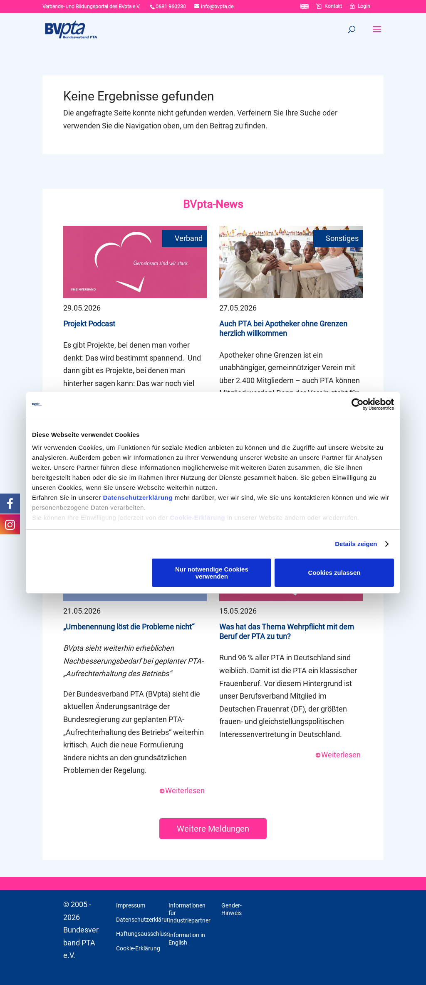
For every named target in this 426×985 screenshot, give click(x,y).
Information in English (186, 939)
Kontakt (333, 6)
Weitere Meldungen (213, 829)
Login (364, 6)
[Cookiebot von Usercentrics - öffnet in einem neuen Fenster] (357, 404)
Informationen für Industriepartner (189, 913)
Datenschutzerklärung (138, 497)
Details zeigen (356, 543)
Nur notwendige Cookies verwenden (211, 573)
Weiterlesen (182, 790)
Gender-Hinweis (231, 909)
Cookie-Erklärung (197, 517)
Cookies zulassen (334, 572)
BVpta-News (213, 204)
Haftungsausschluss (143, 933)
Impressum (130, 905)
